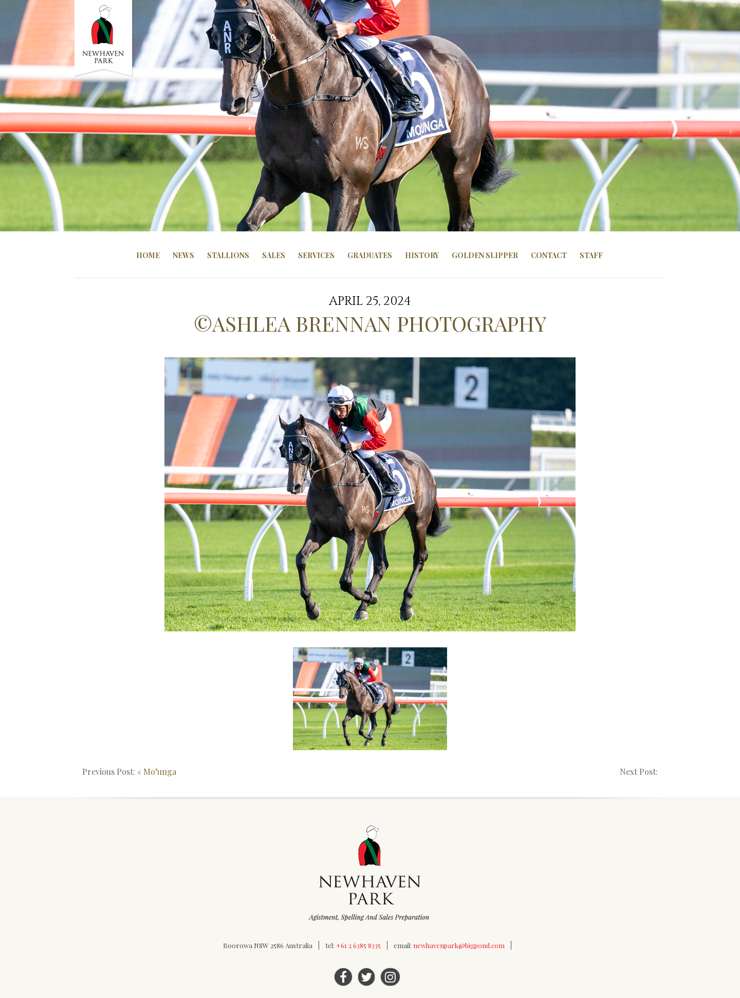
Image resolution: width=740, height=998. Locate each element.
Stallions (228, 255)
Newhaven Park (104, 38)
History (422, 255)
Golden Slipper (485, 255)
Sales (273, 255)
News (183, 255)
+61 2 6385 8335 (358, 945)
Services (316, 255)
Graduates (369, 255)
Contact (549, 255)
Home (148, 255)
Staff (591, 255)
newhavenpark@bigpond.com (459, 945)
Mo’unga (159, 771)
